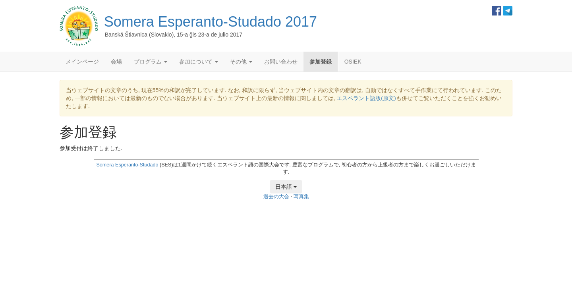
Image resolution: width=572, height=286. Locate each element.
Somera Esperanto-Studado (127, 165)
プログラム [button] (150, 61)
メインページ (82, 61)
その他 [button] (241, 61)
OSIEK (352, 61)
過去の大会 (276, 196)
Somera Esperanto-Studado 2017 (210, 22)
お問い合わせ (281, 61)
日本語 (286, 187)
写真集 (301, 196)
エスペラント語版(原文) (366, 98)
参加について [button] (198, 61)
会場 (116, 61)
